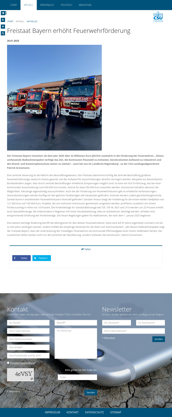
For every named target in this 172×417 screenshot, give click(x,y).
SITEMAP (115, 412)
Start (13, 5)
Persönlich (47, 5)
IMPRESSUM (52, 412)
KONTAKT (73, 412)
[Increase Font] (3, 26)
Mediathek (85, 5)
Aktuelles (32, 21)
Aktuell (28, 5)
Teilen (86, 249)
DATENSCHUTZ (94, 412)
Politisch (66, 5)
